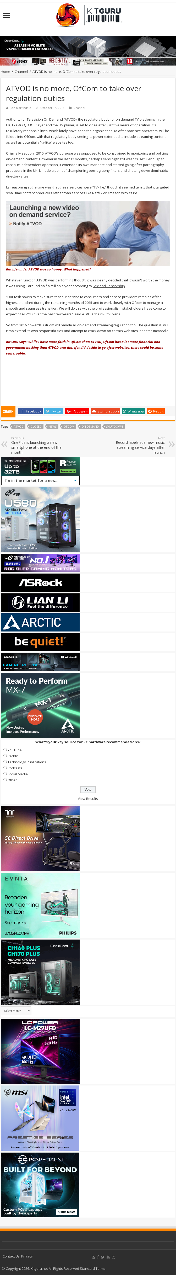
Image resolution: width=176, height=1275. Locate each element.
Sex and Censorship (109, 286)
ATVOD (19, 426)
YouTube (15, 750)
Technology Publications (27, 762)
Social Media (18, 774)
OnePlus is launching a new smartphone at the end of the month (38, 445)
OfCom (69, 426)
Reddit (13, 756)
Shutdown (114, 426)
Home (5, 71)
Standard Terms (93, 1268)
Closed (36, 426)
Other (12, 780)
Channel (21, 71)
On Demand (90, 426)
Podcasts (15, 768)
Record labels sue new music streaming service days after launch (138, 445)
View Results (88, 798)
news (53, 426)
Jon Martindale (20, 108)
